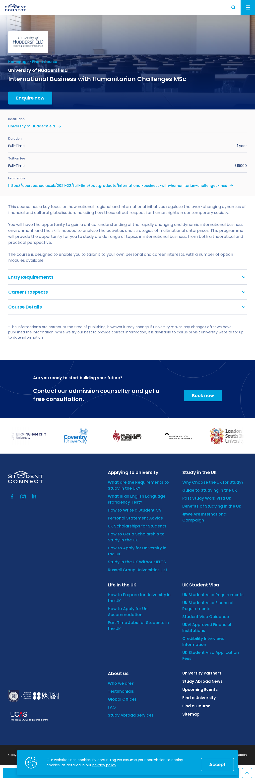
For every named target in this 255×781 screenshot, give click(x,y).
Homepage (18, 61)
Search (233, 7)
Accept (217, 764)
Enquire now (30, 98)
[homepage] (15, 7)
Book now (203, 395)
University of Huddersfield (31, 126)
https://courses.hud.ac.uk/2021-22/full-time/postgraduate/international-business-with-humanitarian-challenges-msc (117, 185)
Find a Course (44, 61)
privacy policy (104, 765)
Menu (248, 7)
